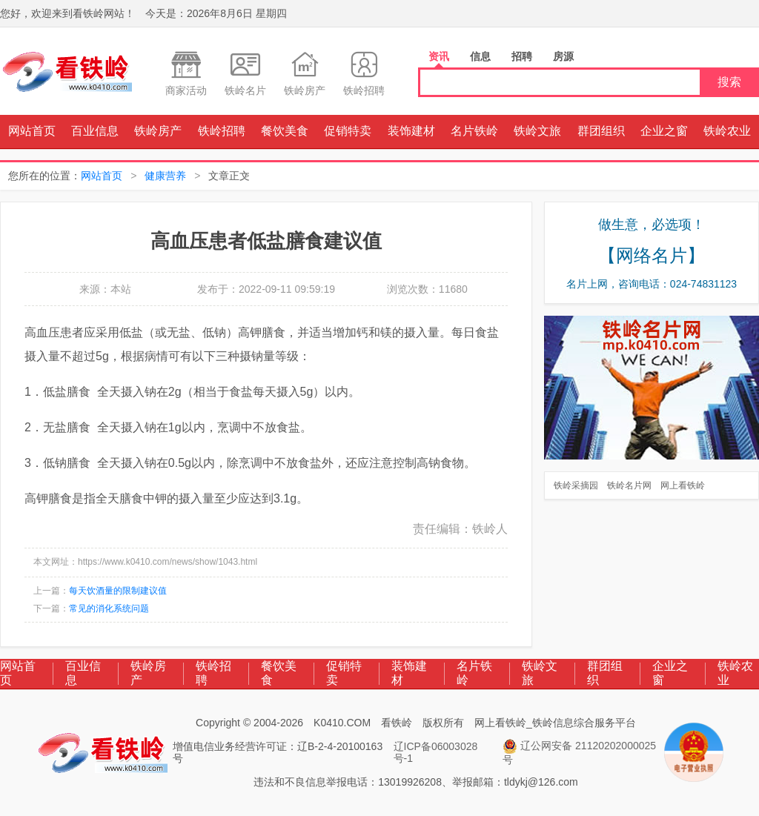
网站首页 (32, 131)
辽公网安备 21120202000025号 (579, 752)
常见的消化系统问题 (109, 608)
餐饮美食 (284, 131)
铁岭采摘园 (576, 485)
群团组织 (601, 131)
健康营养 (165, 176)
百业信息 (95, 131)
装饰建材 (411, 131)
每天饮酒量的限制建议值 (118, 591)
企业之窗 (664, 131)
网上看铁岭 (682, 485)
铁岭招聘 (221, 131)
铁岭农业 (727, 131)
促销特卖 (347, 131)
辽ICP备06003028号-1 (436, 752)
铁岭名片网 (629, 485)
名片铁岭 (474, 131)
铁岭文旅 (537, 131)
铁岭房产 (158, 131)
